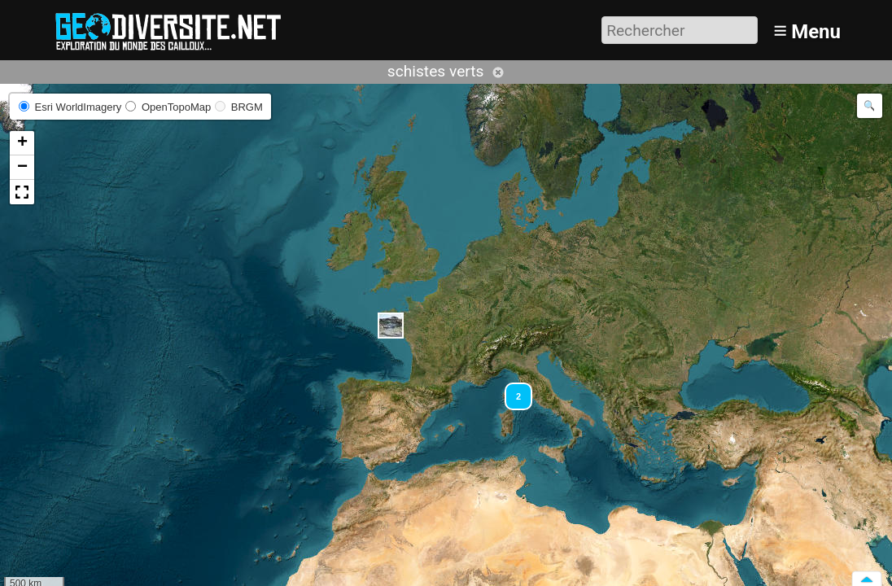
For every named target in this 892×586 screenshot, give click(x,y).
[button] (391, 326)
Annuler (498, 72)
